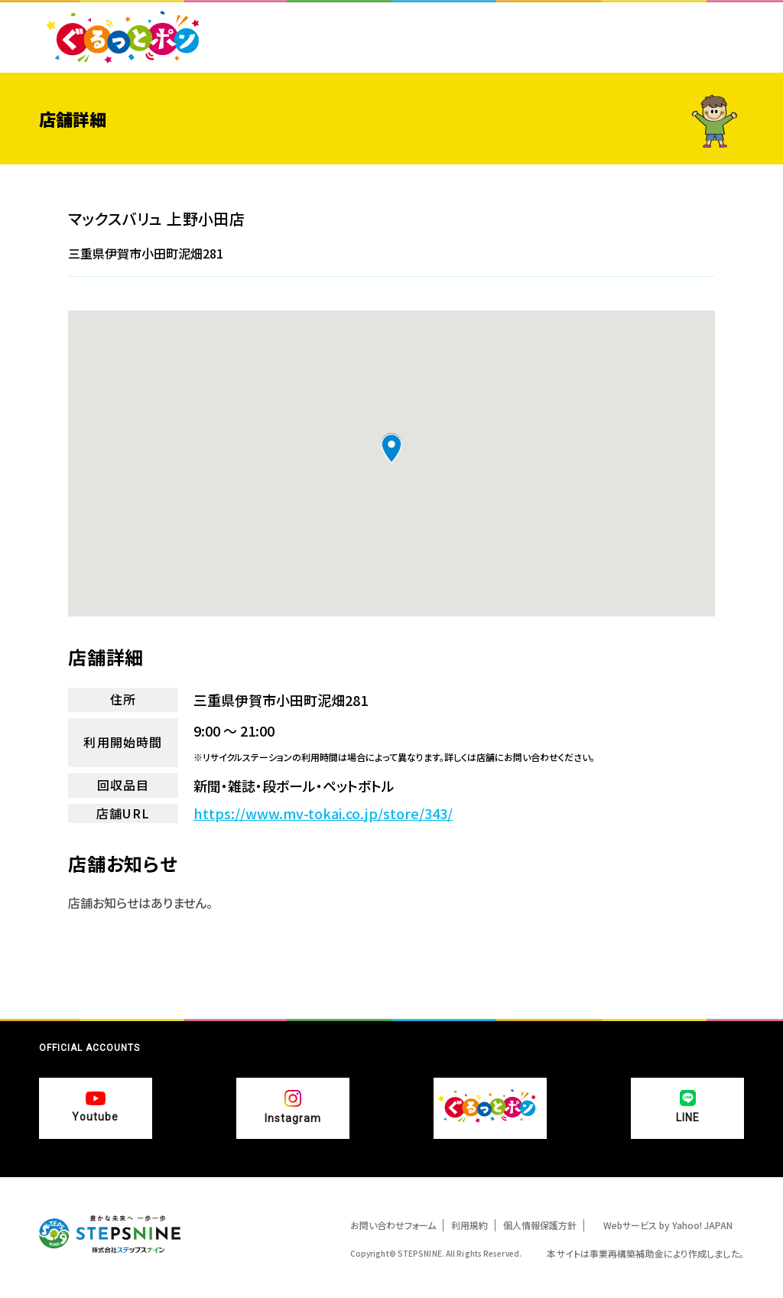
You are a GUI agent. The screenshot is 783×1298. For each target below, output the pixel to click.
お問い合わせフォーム (393, 1224)
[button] (391, 448)
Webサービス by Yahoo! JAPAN (668, 1224)
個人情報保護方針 (540, 1224)
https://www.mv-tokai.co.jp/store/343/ (323, 813)
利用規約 (469, 1224)
